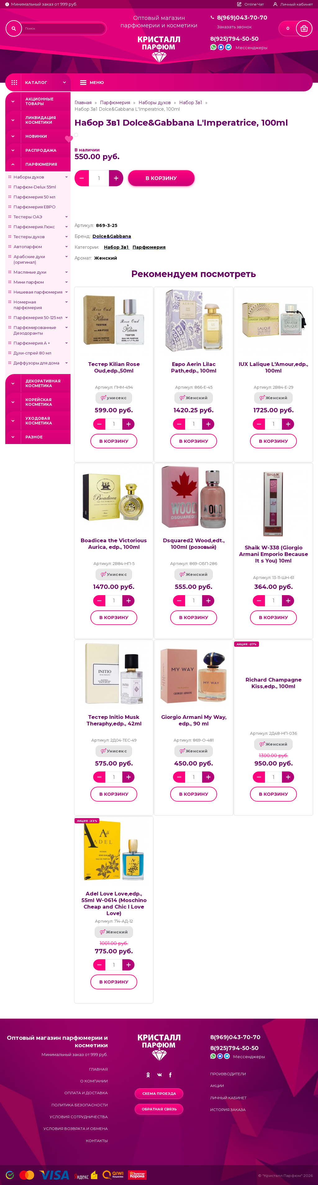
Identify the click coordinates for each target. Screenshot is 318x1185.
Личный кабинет (228, 1097)
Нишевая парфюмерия (38, 291)
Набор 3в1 (190, 102)
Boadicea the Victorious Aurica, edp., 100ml (114, 543)
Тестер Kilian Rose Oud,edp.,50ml (114, 367)
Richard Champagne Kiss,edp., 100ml (274, 683)
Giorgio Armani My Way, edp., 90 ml (193, 720)
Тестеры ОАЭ (28, 216)
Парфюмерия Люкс (34, 226)
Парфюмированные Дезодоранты (35, 330)
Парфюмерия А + (32, 342)
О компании (94, 1081)
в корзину (161, 178)
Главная (83, 102)
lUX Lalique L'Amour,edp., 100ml (273, 367)
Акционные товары (39, 101)
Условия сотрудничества (79, 1116)
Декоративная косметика (43, 383)
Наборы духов (29, 176)
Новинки (36, 136)
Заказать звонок (234, 27)
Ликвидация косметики (40, 120)
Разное (34, 437)
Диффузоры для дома (36, 362)
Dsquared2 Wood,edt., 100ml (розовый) (194, 543)
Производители (228, 1074)
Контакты (97, 1140)
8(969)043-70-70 (242, 18)
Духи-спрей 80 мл (32, 352)
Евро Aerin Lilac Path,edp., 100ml (193, 367)
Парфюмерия (41, 164)
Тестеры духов (29, 236)
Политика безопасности (80, 1105)
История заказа (228, 1109)
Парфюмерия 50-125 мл (38, 317)
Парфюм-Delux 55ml (35, 186)
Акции (217, 1085)
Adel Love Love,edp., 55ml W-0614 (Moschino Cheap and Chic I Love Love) (114, 903)
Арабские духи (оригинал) (29, 259)
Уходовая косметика (38, 420)
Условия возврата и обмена (75, 1128)
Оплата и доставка (86, 1092)
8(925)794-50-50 (234, 39)
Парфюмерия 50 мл (34, 196)
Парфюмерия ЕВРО (35, 206)
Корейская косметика (38, 402)
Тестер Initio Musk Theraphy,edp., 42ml (114, 720)
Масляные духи (30, 272)
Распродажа (41, 150)
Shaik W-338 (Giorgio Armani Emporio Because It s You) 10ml (273, 554)
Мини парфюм (29, 282)
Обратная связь (159, 1109)
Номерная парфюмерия (28, 304)
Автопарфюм (28, 246)
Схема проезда (159, 1093)
